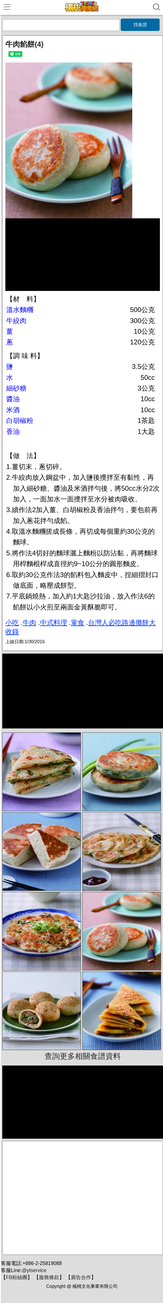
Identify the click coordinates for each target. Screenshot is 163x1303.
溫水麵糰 (19, 309)
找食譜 (140, 24)
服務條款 (49, 1277)
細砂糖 (16, 388)
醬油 (13, 399)
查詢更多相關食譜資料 (83, 1056)
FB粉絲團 (16, 1277)
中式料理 (53, 622)
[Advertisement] (82, 1198)
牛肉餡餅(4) (24, 44)
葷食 (77, 622)
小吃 (12, 622)
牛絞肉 (16, 320)
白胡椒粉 (19, 420)
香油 (13, 431)
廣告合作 (81, 1277)
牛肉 (29, 622)
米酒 (13, 410)
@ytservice (34, 1270)
